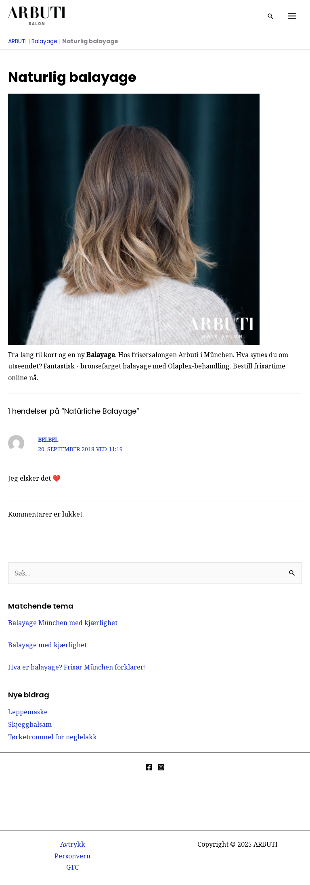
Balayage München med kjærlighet (62, 622)
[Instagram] (161, 767)
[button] (270, 16)
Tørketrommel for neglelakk (52, 736)
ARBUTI (17, 41)
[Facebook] (149, 767)
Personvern (72, 856)
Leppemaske (28, 711)
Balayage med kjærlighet (47, 644)
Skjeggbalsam (30, 724)
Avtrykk (72, 844)
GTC (72, 867)
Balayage (44, 41)
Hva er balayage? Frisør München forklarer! (77, 667)
